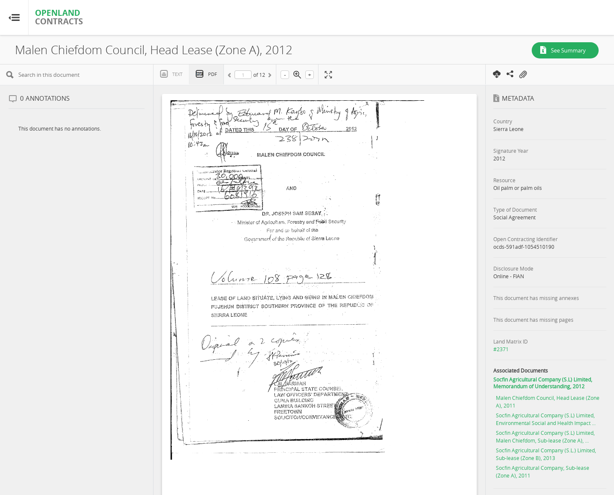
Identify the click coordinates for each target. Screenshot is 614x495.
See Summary (568, 50)
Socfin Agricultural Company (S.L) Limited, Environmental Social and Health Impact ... (546, 419)
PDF (212, 74)
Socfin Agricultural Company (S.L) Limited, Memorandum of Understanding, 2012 (542, 383)
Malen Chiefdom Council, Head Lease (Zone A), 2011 (548, 401)
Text (177, 74)
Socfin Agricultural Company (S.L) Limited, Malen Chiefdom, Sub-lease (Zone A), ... (545, 436)
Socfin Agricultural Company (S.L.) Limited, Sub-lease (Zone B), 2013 (546, 454)
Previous (231, 76)
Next (269, 76)
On (522, 74)
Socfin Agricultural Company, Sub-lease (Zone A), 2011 (542, 471)
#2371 (501, 349)
